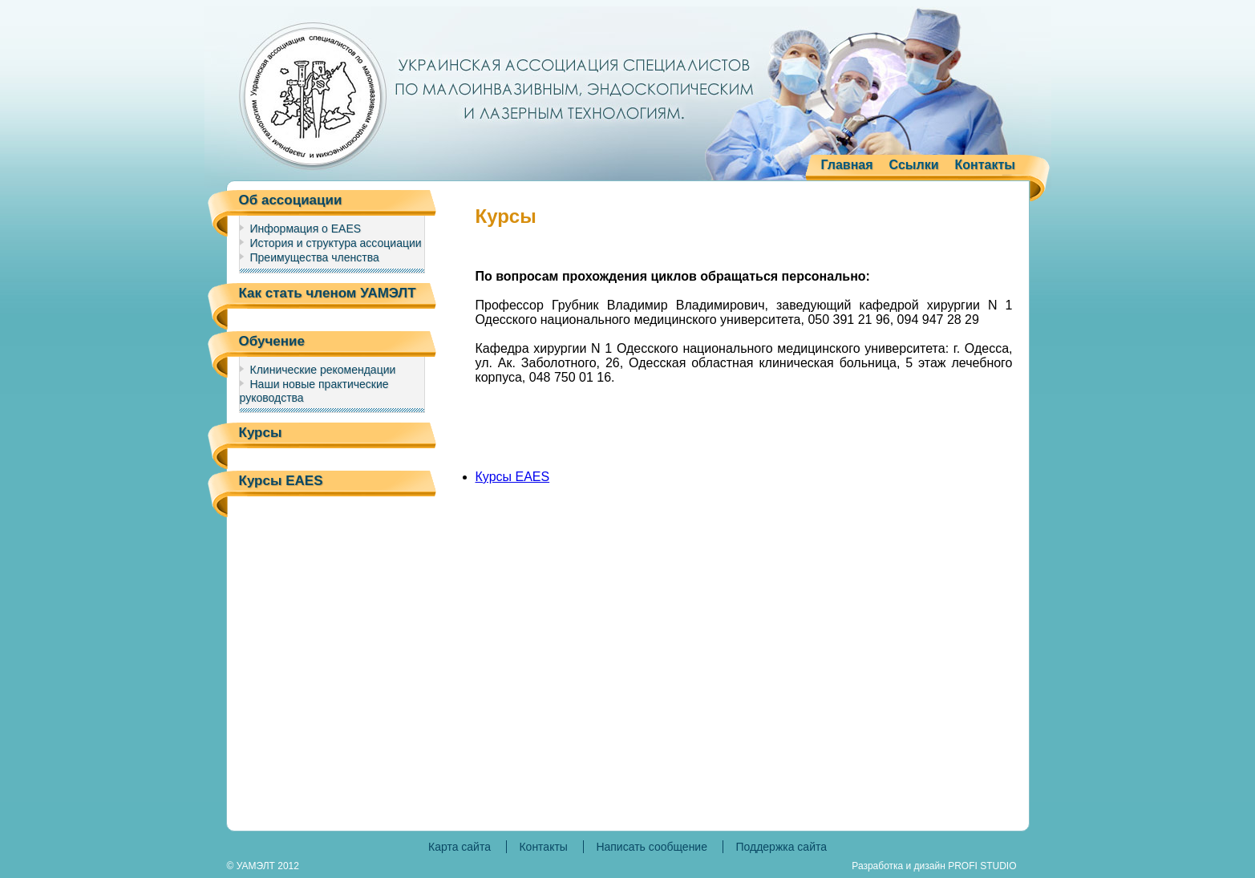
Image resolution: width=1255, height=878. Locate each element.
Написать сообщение (651, 846)
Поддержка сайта (781, 846)
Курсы (260, 432)
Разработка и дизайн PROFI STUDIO (934, 866)
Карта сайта (459, 846)
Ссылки (914, 165)
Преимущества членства (314, 257)
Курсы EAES (281, 480)
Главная (847, 165)
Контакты (985, 165)
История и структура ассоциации (336, 243)
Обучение (272, 341)
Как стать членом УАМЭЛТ (327, 293)
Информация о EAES (306, 228)
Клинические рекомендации (323, 369)
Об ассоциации (290, 200)
